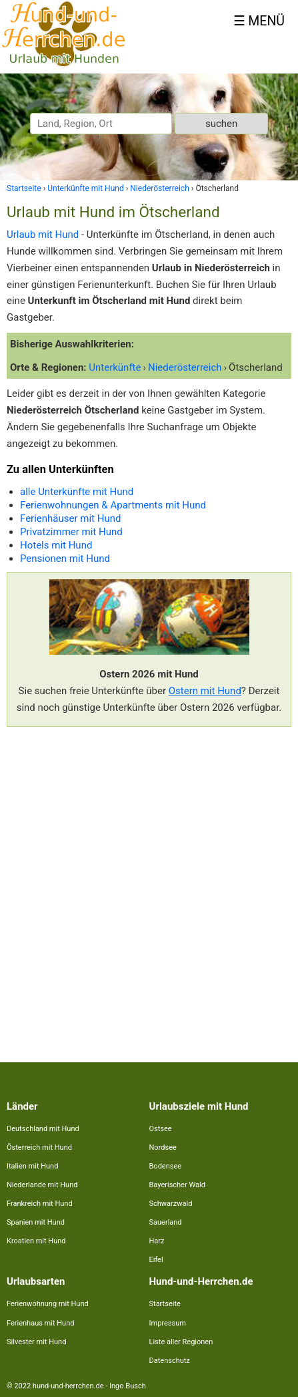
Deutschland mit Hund (43, 1128)
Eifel (156, 1259)
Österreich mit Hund (39, 1147)
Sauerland (165, 1222)
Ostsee (160, 1128)
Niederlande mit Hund (42, 1185)
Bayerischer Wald (177, 1185)
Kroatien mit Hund (36, 1241)
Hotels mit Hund (56, 545)
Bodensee (165, 1166)
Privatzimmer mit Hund (71, 532)
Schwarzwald (171, 1203)
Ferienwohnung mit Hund (48, 1303)
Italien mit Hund (32, 1166)
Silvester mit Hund (36, 1342)
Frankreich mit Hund (40, 1203)
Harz (157, 1241)
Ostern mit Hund (205, 691)
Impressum (167, 1323)
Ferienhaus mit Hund (40, 1323)
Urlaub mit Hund (43, 234)
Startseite (165, 1303)
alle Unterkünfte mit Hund (76, 492)
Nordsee (163, 1147)
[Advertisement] (149, 886)
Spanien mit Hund (36, 1222)
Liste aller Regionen (181, 1342)
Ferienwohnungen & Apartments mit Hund (113, 505)
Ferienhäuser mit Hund (70, 518)
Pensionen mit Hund (65, 559)
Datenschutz (169, 1360)
